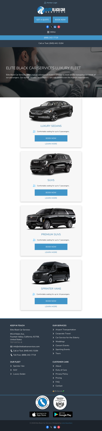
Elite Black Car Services (20, 329)
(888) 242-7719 (51, 37)
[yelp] (58, 27)
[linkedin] (55, 27)
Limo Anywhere (67, 423)
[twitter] (51, 27)
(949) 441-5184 (56, 43)
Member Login (52, 3)
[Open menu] (48, 32)
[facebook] (47, 27)
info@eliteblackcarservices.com (26, 346)
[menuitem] (67, 329)
